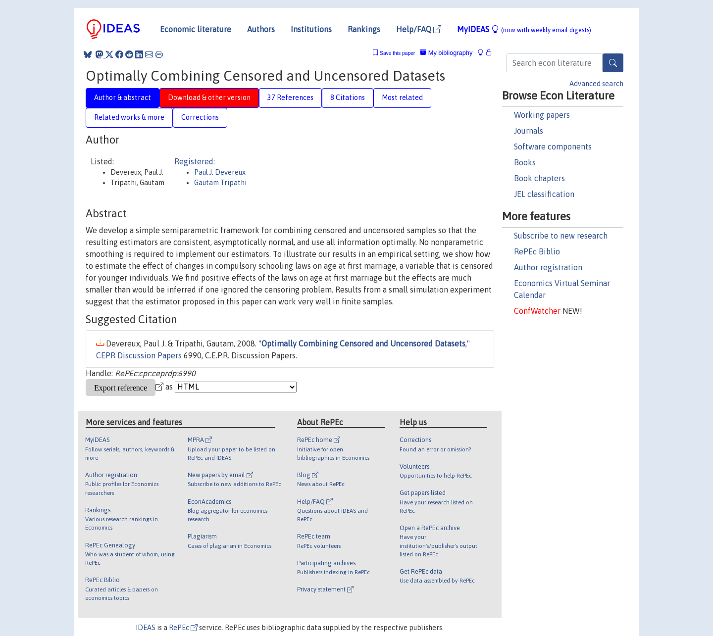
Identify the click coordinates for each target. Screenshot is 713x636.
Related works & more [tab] (129, 117)
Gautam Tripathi (220, 183)
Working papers (542, 114)
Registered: (194, 161)
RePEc (183, 628)
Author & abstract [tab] (122, 97)
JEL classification (544, 194)
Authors (261, 29)
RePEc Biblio (537, 251)
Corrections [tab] (200, 117)
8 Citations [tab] (347, 97)
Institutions (311, 29)
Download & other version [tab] (209, 97)
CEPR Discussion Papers (139, 355)
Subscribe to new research (561, 235)
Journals (528, 130)
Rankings (364, 29)
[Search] (613, 62)
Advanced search (596, 84)
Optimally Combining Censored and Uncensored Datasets (363, 343)
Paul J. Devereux (220, 172)
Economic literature (195, 29)
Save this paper (397, 53)
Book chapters (539, 178)
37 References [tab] (290, 97)
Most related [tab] (402, 97)
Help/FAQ (418, 29)
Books (525, 162)
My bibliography (446, 52)
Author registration (548, 267)
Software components (553, 146)
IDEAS (145, 628)
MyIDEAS (524, 29)
